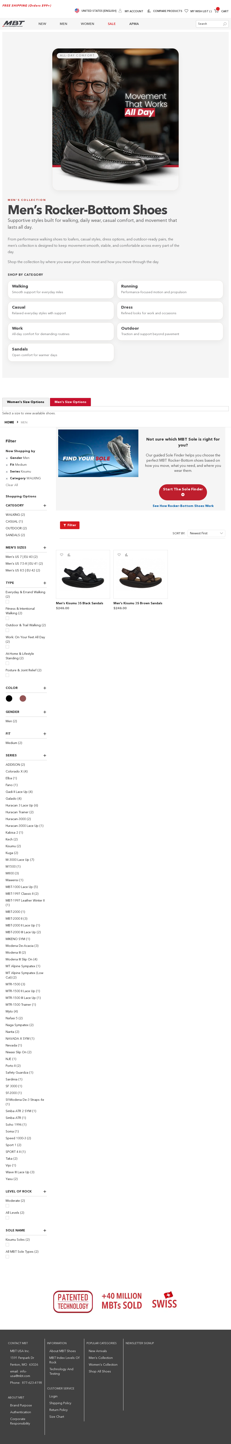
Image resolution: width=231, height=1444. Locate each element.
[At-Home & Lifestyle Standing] (7, 663)
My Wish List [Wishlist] (201, 11)
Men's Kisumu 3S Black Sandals (79, 603)
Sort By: (179, 533)
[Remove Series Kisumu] (7, 471)
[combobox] (212, 24)
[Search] (224, 24)
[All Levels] (7, 1217)
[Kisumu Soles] (7, 1244)
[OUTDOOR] (26, 528)
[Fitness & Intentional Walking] (7, 618)
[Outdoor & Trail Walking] (7, 630)
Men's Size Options (70, 402)
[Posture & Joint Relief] (7, 675)
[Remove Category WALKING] (7, 478)
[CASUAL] (26, 521)
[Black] (12, 698)
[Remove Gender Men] (7, 458)
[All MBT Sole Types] (7, 1256)
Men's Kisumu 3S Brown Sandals (137, 603)
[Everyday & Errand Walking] (7, 601)
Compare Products (167, 11)
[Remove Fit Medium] (7, 465)
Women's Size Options (25, 402)
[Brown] (26, 698)
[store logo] (13, 24)
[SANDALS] (26, 535)
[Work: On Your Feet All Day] (7, 646)
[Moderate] (7, 1205)
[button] (61, 555)
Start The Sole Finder (183, 492)
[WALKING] (26, 515)
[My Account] (131, 11)
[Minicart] (221, 12)
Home (10, 422)
